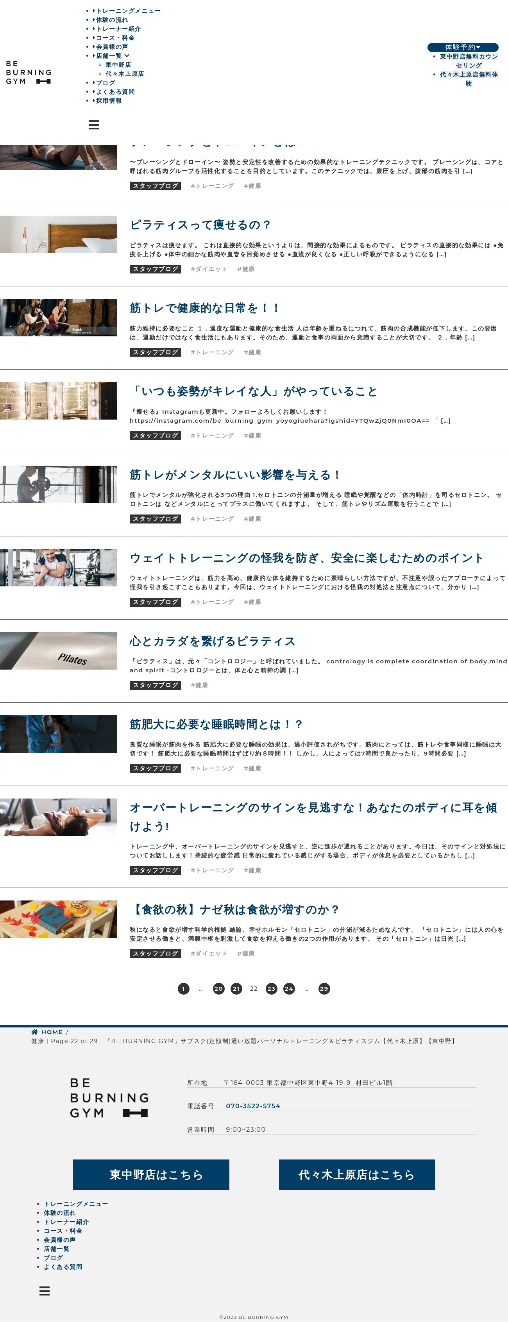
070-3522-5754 (253, 1106)
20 (219, 988)
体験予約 (463, 47)
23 (272, 988)
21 (236, 988)
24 (289, 988)
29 (324, 988)
